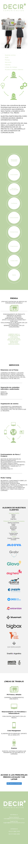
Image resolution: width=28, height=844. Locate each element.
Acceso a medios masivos (14, 69)
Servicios (8, 62)
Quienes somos (10, 55)
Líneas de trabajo (11, 67)
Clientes (7, 64)
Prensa (7, 60)
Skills (6, 57)
